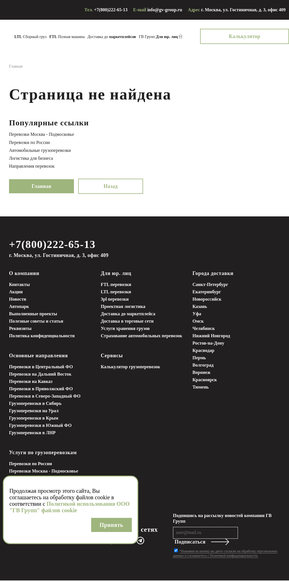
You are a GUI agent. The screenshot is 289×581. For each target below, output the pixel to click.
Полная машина (85, 37)
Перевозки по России (29, 142)
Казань (199, 307)
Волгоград (203, 365)
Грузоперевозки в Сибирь (35, 404)
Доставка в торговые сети (127, 321)
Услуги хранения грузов (125, 329)
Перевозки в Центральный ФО (41, 367)
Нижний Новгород (211, 336)
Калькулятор (263, 36)
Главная (41, 186)
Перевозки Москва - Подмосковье (41, 134)
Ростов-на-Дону (208, 343)
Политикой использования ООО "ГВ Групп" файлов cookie (69, 507)
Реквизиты (20, 329)
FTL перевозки (116, 285)
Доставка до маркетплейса (128, 314)
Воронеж (201, 373)
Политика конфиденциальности (42, 336)
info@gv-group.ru (164, 9)
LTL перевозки (116, 292)
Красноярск (204, 380)
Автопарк (19, 307)
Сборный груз (49, 37)
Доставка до (130, 37)
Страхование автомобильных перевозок (141, 336)
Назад (111, 186)
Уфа (196, 314)
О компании (24, 274)
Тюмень (200, 387)
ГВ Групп (176, 37)
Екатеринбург (206, 292)
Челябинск (203, 329)
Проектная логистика (123, 307)
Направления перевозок (31, 166)
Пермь (199, 358)
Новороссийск (206, 299)
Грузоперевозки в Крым (33, 418)
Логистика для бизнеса (31, 158)
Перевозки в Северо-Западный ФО (44, 396)
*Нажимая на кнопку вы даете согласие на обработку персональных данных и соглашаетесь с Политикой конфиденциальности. (225, 554)
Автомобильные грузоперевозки (40, 150)
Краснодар (203, 351)
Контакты (19, 285)
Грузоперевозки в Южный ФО (40, 425)
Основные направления (38, 356)
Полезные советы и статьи (36, 321)
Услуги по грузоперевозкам (43, 453)
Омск (198, 321)
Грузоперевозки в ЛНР (32, 433)
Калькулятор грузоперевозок (130, 367)
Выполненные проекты (33, 314)
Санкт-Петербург (210, 285)
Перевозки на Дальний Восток (40, 374)
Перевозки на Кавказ (30, 382)
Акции (16, 292)
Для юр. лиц (116, 274)
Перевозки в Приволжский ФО (41, 389)
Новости (17, 299)
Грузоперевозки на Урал (34, 411)
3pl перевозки (115, 299)
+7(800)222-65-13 (110, 9)
